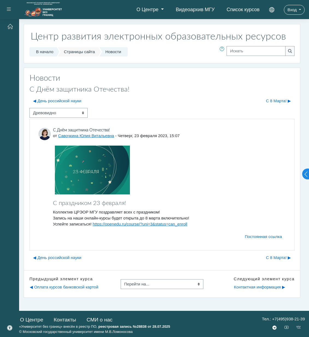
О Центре (148, 9)
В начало (45, 51)
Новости (113, 51)
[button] (223, 52)
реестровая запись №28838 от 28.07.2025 (134, 326)
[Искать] (256, 51)
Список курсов (243, 9)
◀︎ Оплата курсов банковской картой (64, 287)
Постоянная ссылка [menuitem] (263, 236)
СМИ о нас (99, 320)
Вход (292, 9)
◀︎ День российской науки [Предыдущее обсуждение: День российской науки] (57, 100)
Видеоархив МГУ (195, 9)
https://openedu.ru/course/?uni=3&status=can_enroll (140, 224)
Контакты (65, 320)
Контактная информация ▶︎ (259, 287)
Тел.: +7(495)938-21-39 (283, 319)
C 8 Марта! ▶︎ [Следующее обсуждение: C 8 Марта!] (278, 100)
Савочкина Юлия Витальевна (86, 135)
